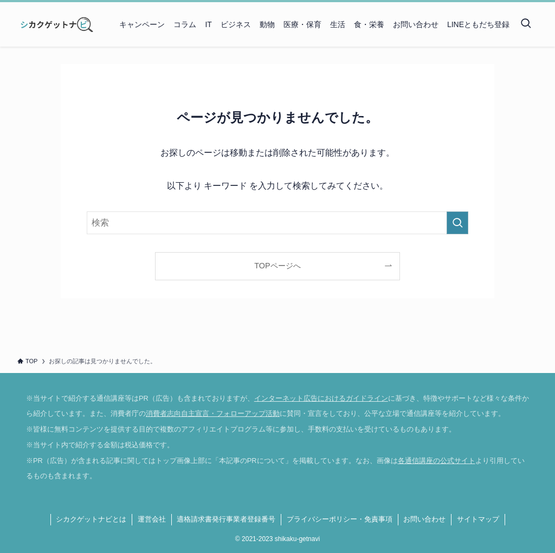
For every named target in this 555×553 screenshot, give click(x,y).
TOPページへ (277, 265)
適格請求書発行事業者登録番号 (226, 519)
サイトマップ (478, 519)
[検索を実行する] (457, 222)
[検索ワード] (277, 222)
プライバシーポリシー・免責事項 (339, 519)
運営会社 (152, 519)
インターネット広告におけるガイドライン (321, 398)
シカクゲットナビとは (91, 519)
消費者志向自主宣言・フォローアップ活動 (213, 413)
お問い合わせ (424, 519)
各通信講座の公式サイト (436, 460)
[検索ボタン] (526, 24)
